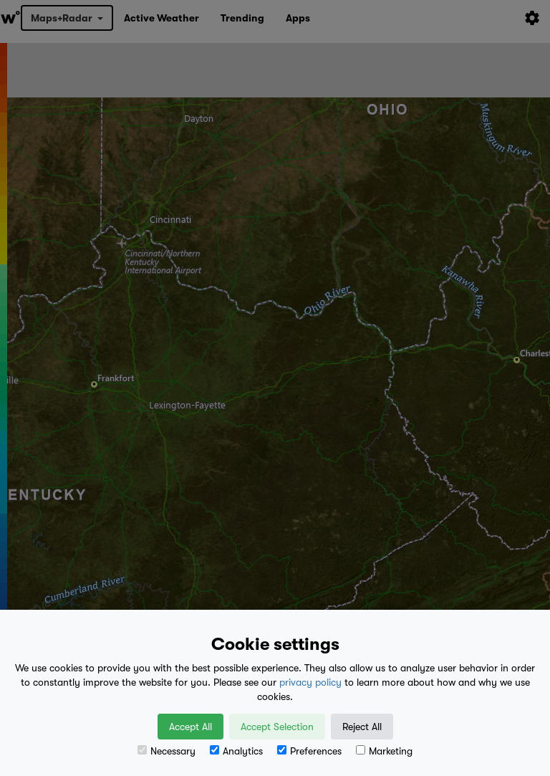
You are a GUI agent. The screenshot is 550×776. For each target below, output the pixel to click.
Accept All (190, 726)
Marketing (384, 751)
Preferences (309, 751)
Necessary (167, 751)
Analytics (236, 751)
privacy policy (310, 682)
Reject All (362, 726)
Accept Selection (277, 726)
